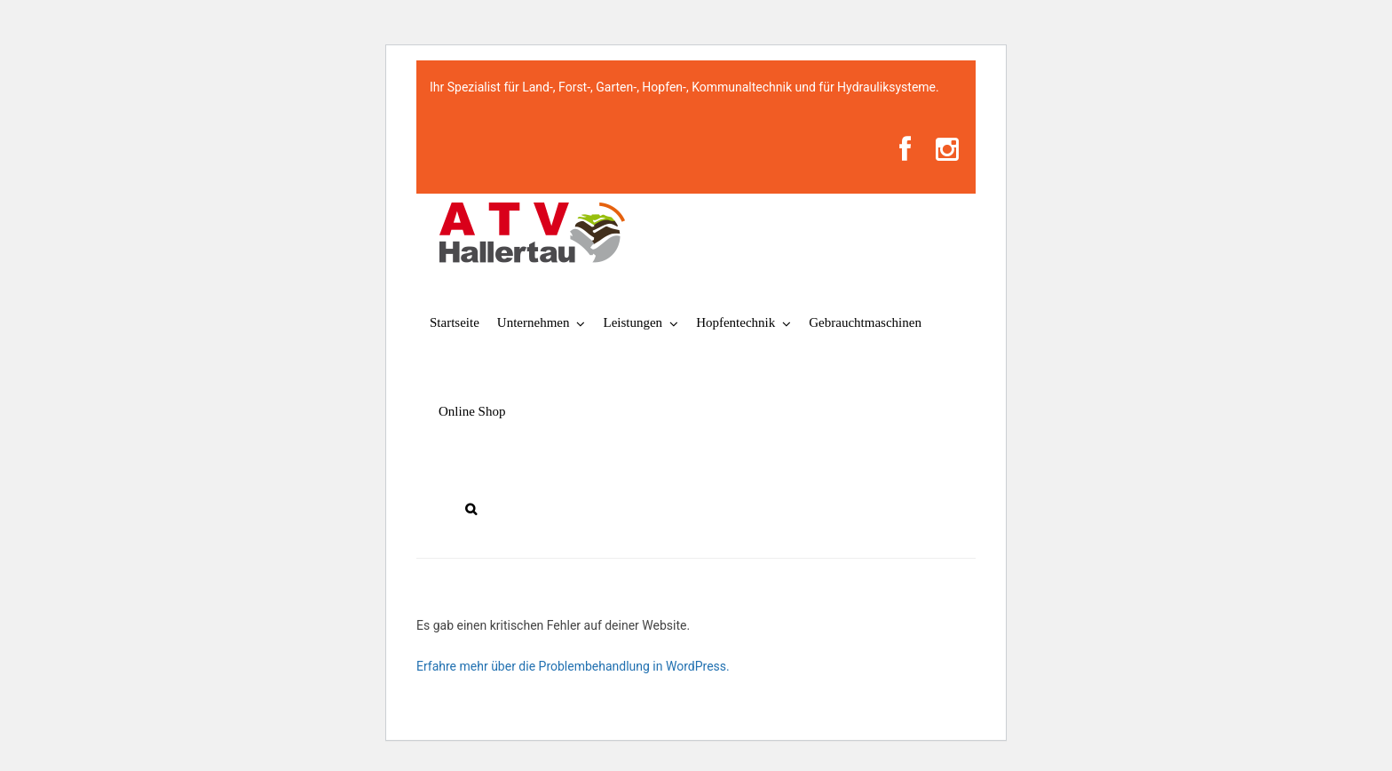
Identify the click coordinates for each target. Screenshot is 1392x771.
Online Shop (472, 411)
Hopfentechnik (735, 322)
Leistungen (632, 322)
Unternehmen (533, 322)
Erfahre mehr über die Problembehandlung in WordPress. (573, 666)
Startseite (454, 322)
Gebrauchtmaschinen (865, 322)
